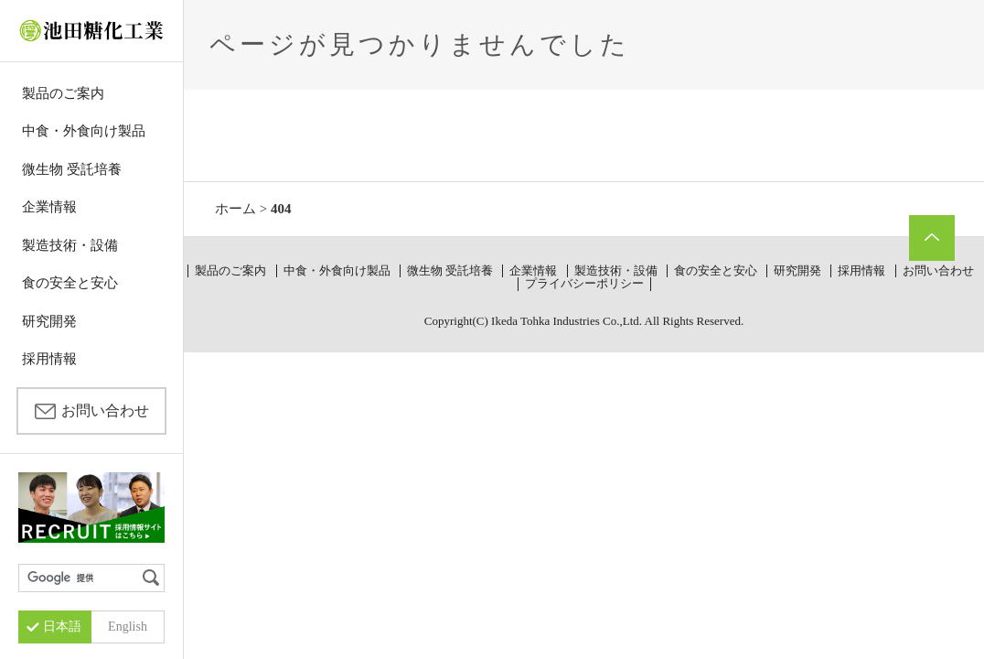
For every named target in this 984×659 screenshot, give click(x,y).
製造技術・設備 (70, 245)
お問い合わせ (105, 410)
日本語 (62, 626)
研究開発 (49, 321)
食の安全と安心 (70, 282)
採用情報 (49, 358)
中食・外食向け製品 (83, 131)
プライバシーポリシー (584, 283)
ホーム (235, 208)
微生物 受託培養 (72, 169)
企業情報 (49, 207)
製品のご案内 (63, 93)
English (127, 626)
